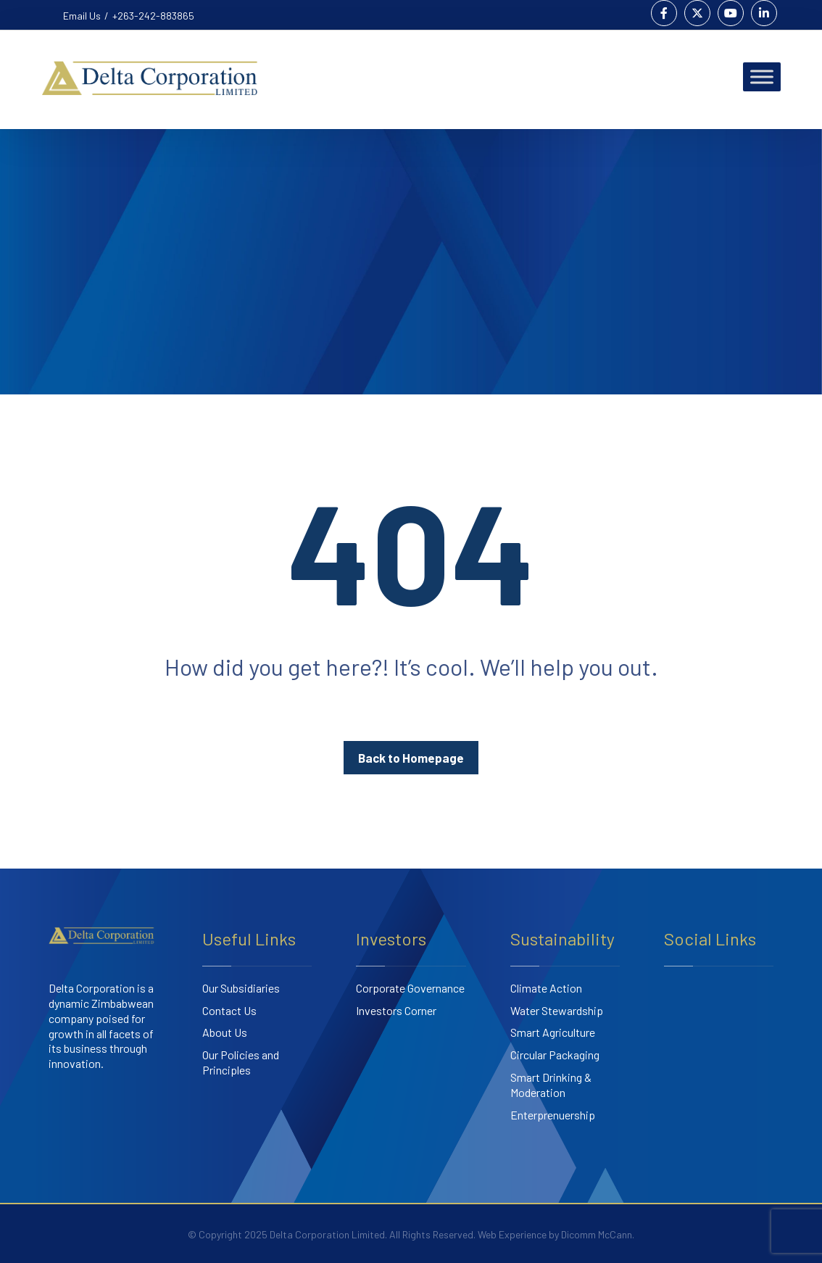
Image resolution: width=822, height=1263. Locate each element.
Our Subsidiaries (241, 988)
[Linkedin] (764, 13)
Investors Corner (396, 1010)
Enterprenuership (552, 1115)
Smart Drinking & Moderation (550, 1084)
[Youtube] (731, 13)
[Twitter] (697, 13)
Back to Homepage (411, 757)
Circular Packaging (554, 1054)
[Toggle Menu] (761, 76)
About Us (224, 1032)
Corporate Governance (410, 988)
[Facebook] (664, 13)
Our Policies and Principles (240, 1062)
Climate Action (546, 988)
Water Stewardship (556, 1010)
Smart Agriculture (552, 1032)
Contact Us (229, 1010)
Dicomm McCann (596, 1234)
